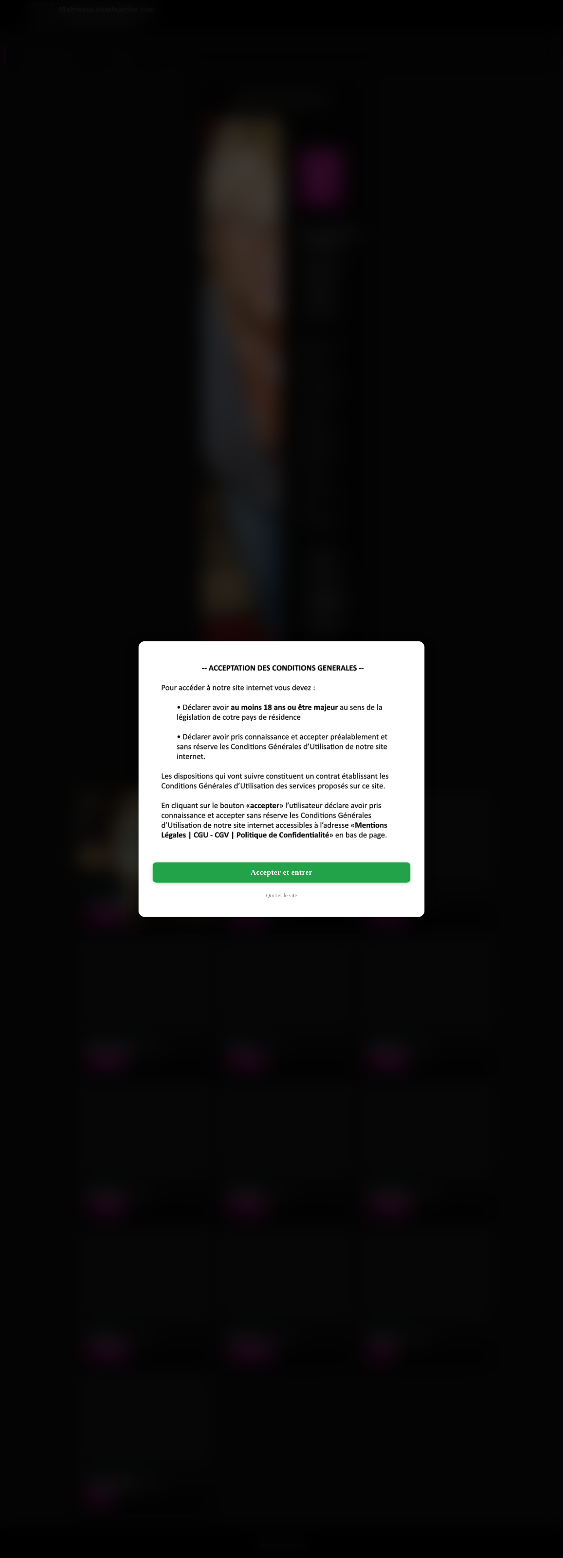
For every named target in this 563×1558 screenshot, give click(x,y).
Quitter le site (281, 895)
